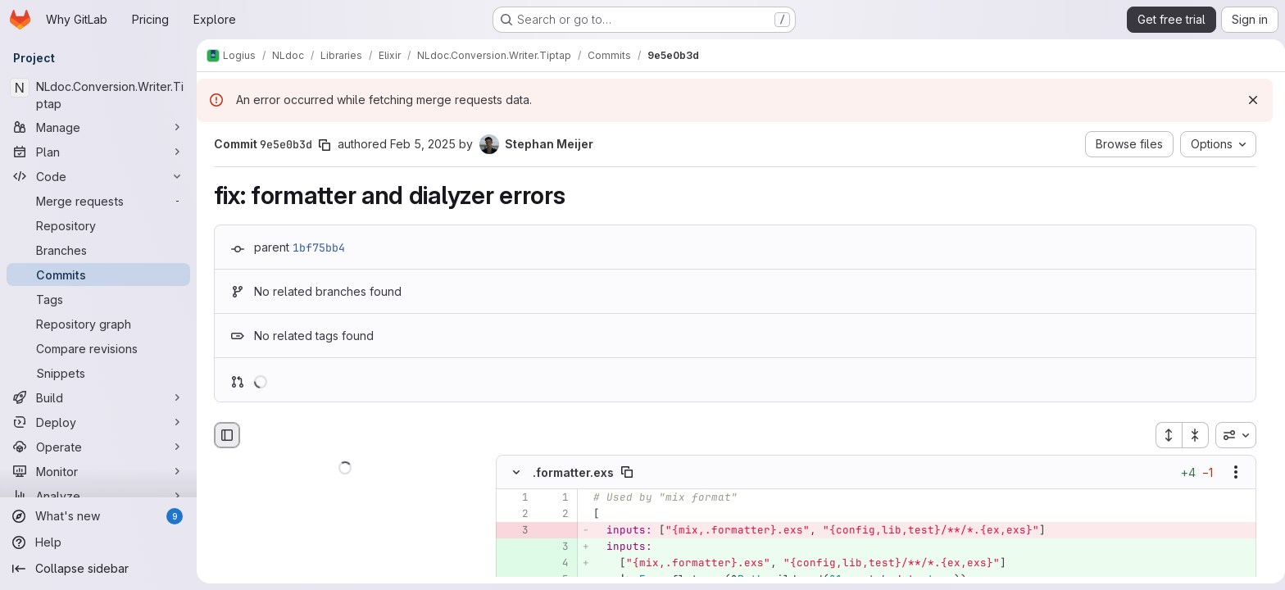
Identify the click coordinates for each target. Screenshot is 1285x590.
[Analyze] (98, 495)
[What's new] (98, 516)
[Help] (98, 542)
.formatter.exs (570, 472)
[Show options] (1232, 473)
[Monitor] (98, 471)
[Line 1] (511, 498)
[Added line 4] (551, 564)
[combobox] (1232, 435)
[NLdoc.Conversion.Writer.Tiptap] (98, 95)
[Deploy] (98, 422)
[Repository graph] (98, 323)
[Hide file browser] (224, 435)
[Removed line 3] (511, 531)
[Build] (98, 397)
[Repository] (98, 225)
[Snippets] (98, 372)
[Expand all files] (1165, 435)
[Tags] (98, 299)
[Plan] (98, 151)
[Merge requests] (98, 200)
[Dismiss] (1246, 100)
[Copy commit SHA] (321, 145)
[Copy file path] (623, 473)
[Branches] (98, 249)
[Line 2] (511, 514)
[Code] (98, 176)
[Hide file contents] (513, 473)
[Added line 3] (551, 547)
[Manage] (98, 127)
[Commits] (98, 274)
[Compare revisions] (98, 348)
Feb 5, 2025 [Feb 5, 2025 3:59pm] (419, 144)
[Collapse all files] (1192, 435)
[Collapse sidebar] (98, 568)
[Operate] (98, 446)
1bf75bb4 (315, 247)
